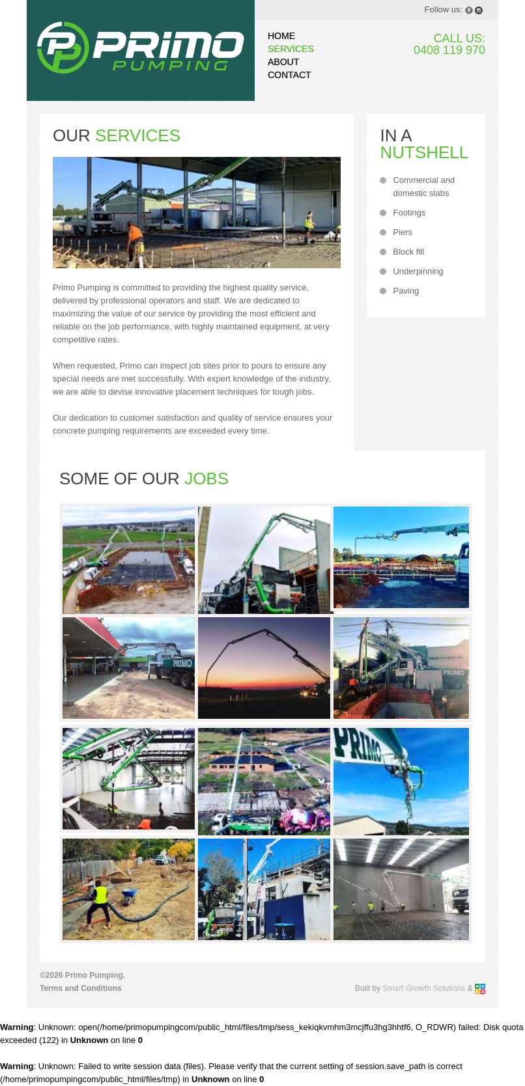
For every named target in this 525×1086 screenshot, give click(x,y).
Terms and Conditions (81, 988)
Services (291, 49)
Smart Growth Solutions (424, 988)
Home (281, 36)
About (283, 62)
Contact (289, 75)
